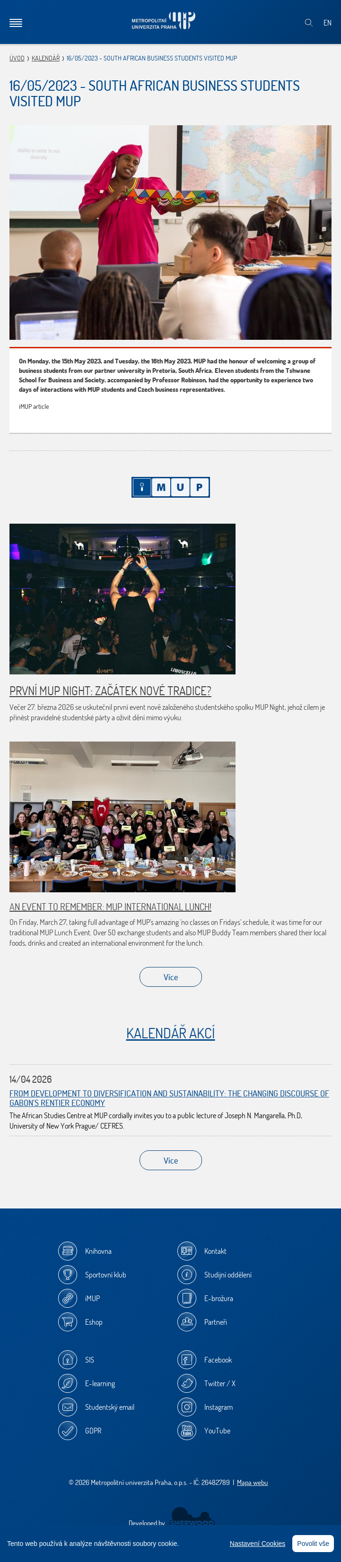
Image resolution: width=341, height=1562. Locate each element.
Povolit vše (313, 1543)
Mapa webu (252, 1482)
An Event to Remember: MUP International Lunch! (110, 907)
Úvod (17, 58)
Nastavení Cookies (258, 1543)
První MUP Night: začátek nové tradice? (110, 690)
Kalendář (46, 58)
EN (328, 22)
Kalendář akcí (170, 1033)
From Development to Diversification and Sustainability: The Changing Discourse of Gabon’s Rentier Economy (169, 1098)
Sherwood (192, 1517)
